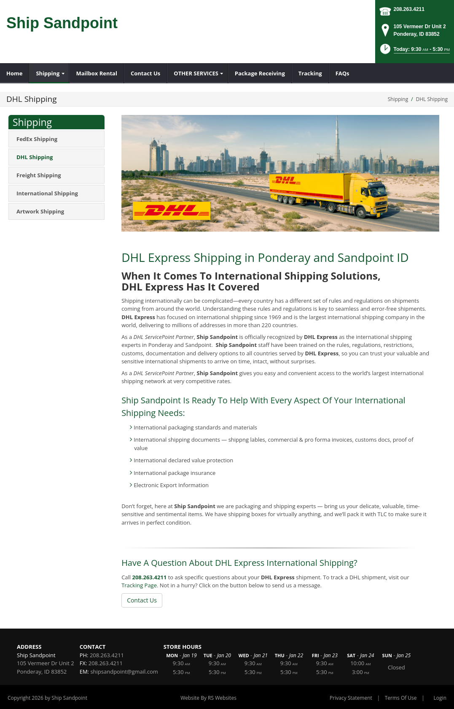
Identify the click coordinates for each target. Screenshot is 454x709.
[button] (414, 52)
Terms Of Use (401, 697)
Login (440, 697)
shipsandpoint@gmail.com (124, 671)
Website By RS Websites (208, 697)
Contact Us (142, 600)
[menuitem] (14, 73)
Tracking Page (139, 585)
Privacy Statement (351, 697)
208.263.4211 (409, 9)
